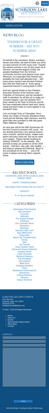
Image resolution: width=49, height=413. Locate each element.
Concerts (24, 214)
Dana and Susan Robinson (24, 249)
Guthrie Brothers (24, 275)
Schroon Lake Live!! (24, 230)
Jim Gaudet (24, 244)
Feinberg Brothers (24, 266)
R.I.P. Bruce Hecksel (24, 195)
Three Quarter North (24, 247)
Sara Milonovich (24, 233)
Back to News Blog (24, 162)
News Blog (12, 324)
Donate (45, 3)
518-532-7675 (8, 303)
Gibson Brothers (24, 280)
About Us (11, 318)
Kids (24, 242)
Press (24, 268)
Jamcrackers (24, 261)
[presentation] (18, 391)
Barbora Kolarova (24, 256)
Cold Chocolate (24, 254)
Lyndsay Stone (24, 251)
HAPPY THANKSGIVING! (24, 182)
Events (10, 320)
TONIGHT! (24, 191)
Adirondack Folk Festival (24, 209)
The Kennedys (24, 259)
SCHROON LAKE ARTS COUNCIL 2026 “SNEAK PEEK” (24, 177)
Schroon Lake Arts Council (17, 296)
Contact (11, 326)
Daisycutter (24, 235)
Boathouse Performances (24, 270)
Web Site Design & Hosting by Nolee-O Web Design (24, 408)
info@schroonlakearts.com (13, 305)
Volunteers (25, 226)
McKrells (24, 216)
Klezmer (24, 277)
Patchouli (24, 221)
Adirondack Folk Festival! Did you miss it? (24, 187)
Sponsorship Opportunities (19, 322)
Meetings (24, 228)
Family (24, 240)
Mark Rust (24, 263)
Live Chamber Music (24, 223)
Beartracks (24, 273)
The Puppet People (24, 219)
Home (10, 316)
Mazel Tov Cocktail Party (24, 237)
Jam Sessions (24, 211)
